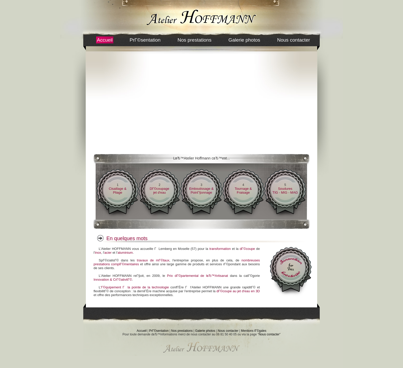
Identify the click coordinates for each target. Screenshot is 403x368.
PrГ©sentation (145, 40)
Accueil (105, 40)
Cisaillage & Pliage (117, 190)
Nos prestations (195, 40)
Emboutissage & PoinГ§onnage (201, 190)
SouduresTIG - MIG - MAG (285, 190)
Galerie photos (244, 40)
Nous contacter (293, 40)
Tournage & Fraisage (243, 190)
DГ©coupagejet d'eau (159, 190)
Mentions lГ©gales (254, 331)
